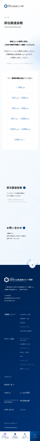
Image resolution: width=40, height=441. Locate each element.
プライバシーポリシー (10, 423)
